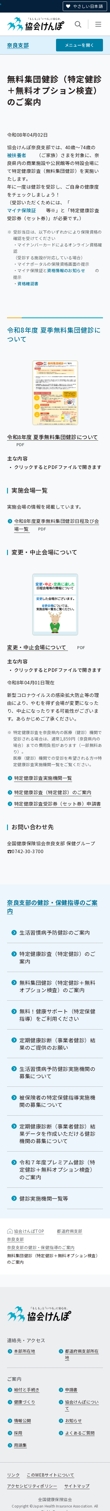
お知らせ (73, 1420)
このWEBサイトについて (50, 1475)
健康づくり (24, 1402)
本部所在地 (24, 1351)
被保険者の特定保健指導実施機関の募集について (57, 1100)
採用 (18, 1433)
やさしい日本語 (88, 6)
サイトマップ (77, 1486)
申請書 (71, 1389)
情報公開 (22, 1420)
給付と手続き (27, 1389)
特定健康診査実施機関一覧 (43, 777)
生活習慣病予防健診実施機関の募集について (57, 1072)
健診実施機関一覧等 (43, 1198)
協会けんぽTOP (29, 1231)
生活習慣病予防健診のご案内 (54, 932)
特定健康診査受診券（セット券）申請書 (57, 803)
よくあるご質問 (80, 1433)
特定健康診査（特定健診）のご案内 (53, 792)
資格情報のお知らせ (66, 270)
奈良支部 (18, 45)
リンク (13, 1475)
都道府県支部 (69, 1231)
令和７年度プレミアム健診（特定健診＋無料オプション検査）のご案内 (57, 1169)
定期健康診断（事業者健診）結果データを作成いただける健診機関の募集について (57, 1133)
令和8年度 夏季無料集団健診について (52, 440)
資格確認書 (27, 283)
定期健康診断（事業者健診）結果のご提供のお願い (57, 1043)
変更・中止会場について (46, 647)
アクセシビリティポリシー (32, 1486)
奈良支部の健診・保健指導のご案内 (52, 906)
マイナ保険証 (21, 209)
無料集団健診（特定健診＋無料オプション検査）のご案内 (57, 986)
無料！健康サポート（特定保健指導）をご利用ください (57, 1014)
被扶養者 (16, 154)
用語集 (20, 1445)
